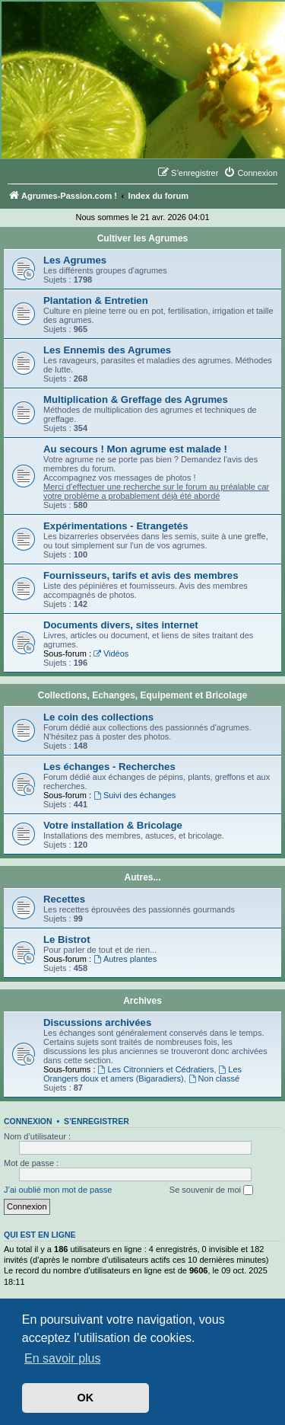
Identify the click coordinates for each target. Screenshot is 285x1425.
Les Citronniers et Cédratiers (156, 1069)
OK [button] (86, 1397)
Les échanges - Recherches (109, 766)
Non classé (213, 1078)
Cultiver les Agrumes (142, 238)
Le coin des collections (98, 717)
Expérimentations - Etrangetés (115, 526)
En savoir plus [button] (62, 1358)
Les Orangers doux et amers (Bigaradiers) (142, 1074)
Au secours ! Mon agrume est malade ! (135, 449)
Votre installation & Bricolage (112, 825)
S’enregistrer (96, 1121)
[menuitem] (250, 172)
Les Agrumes (74, 260)
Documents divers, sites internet (120, 625)
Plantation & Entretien (95, 300)
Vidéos (110, 653)
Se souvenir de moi (211, 1190)
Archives (142, 1000)
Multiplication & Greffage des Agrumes (135, 399)
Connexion (28, 1121)
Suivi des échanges (134, 795)
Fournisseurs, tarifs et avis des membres (141, 575)
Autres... (142, 877)
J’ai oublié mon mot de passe (58, 1189)
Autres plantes (125, 958)
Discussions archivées (97, 1022)
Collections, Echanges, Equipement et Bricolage (142, 695)
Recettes (64, 899)
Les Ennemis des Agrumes (107, 350)
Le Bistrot (66, 939)
